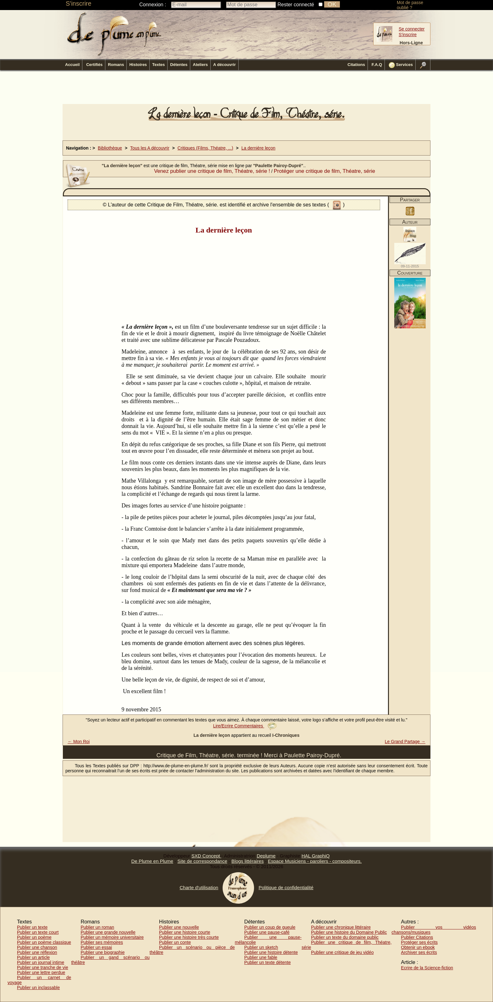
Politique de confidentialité (285, 887)
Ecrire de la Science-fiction (427, 967)
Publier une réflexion (37, 952)
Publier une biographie (102, 952)
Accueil (72, 64)
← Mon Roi (79, 741)
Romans (116, 64)
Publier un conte (175, 942)
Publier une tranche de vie (42, 967)
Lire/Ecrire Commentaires (245, 725)
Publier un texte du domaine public (345, 937)
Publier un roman (97, 927)
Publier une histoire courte (184, 932)
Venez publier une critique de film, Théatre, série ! (212, 171)
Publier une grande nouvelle (107, 932)
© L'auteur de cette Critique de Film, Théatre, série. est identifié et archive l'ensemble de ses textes (215, 204)
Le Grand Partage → (405, 741)
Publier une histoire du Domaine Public (349, 932)
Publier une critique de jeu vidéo (342, 952)
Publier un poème (34, 937)
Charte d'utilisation (199, 887)
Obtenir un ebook (418, 947)
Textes (158, 64)
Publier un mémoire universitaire (112, 937)
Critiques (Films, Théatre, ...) (205, 148)
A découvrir (224, 64)
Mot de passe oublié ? (410, 5)
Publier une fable (260, 957)
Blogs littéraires (247, 861)
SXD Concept (206, 855)
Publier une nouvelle (179, 927)
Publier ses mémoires (101, 942)
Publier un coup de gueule (270, 927)
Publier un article (33, 957)
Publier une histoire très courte (189, 937)
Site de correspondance (202, 861)
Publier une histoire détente (271, 952)
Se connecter (412, 28)
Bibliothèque (110, 148)
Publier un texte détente (267, 962)
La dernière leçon (258, 148)
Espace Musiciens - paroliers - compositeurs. (315, 861)
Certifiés (94, 64)
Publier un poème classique (44, 942)
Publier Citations (417, 937)
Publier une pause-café (267, 932)
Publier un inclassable (38, 987)
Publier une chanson (37, 947)
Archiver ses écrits (419, 952)
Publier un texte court (37, 932)
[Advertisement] (246, 89)
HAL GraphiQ (316, 855)
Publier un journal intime (40, 962)
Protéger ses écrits (419, 942)
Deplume (266, 855)
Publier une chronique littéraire (341, 927)
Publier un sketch (261, 947)
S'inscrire (78, 3)
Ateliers (200, 64)
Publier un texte (32, 927)
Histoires (138, 64)
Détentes (178, 64)
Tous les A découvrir (149, 148)
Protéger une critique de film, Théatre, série (324, 171)
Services (401, 65)
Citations (356, 64)
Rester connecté (296, 4)
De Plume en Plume (152, 861)
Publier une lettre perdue (41, 972)
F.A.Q (377, 64)
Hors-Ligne (411, 42)
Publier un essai (96, 947)
